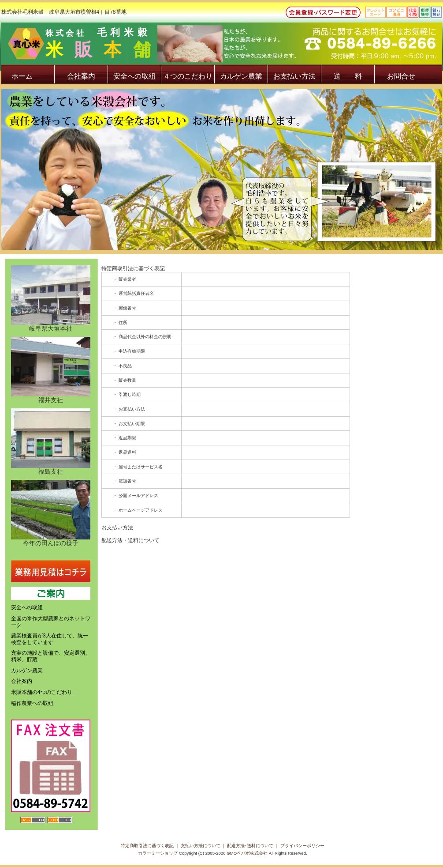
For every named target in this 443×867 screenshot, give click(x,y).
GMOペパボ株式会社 (247, 853)
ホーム (22, 76)
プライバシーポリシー (302, 845)
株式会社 (243, 44)
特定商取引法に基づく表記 (147, 845)
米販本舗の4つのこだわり (41, 692)
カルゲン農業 (241, 76)
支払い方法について (200, 845)
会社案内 (81, 76)
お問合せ (401, 76)
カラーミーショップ (158, 853)
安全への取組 (134, 76)
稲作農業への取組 (32, 703)
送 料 (348, 76)
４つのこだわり (187, 76)
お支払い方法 (294, 76)
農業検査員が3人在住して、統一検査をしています (49, 639)
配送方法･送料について (250, 845)
